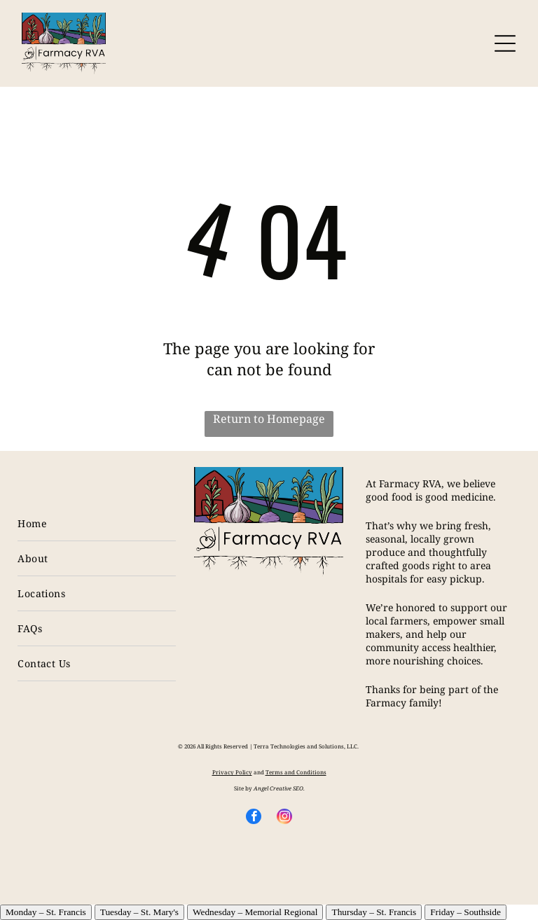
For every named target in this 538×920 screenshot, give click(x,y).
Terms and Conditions (295, 772)
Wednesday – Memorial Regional (255, 912)
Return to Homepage (269, 418)
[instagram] (284, 818)
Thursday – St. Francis (373, 912)
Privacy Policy (232, 772)
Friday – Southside (465, 912)
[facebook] (253, 818)
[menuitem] (97, 523)
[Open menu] (505, 43)
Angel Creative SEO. (279, 788)
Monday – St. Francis (46, 912)
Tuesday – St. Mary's (139, 912)
